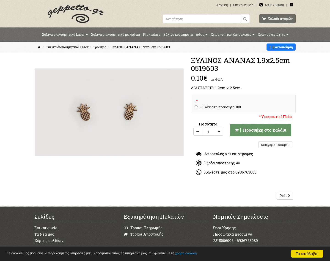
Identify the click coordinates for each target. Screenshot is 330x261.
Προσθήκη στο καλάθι (260, 130)
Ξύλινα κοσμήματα (178, 34)
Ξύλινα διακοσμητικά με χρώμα (115, 34)
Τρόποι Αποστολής (143, 234)
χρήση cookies (195, 254)
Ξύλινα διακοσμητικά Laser (65, 34)
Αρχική (222, 5)
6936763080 (274, 5)
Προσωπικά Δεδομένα (232, 234)
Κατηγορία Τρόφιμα (275, 145)
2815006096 (223, 240)
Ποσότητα (208, 124)
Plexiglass (151, 34)
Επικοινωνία (243, 5)
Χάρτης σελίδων (48, 240)
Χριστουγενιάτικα (273, 34)
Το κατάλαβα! (307, 254)
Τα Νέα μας (44, 234)
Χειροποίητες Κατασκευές (232, 34)
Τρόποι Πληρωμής (143, 227)
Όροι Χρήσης (224, 227)
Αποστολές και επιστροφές (224, 153)
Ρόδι (285, 195)
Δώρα (201, 34)
